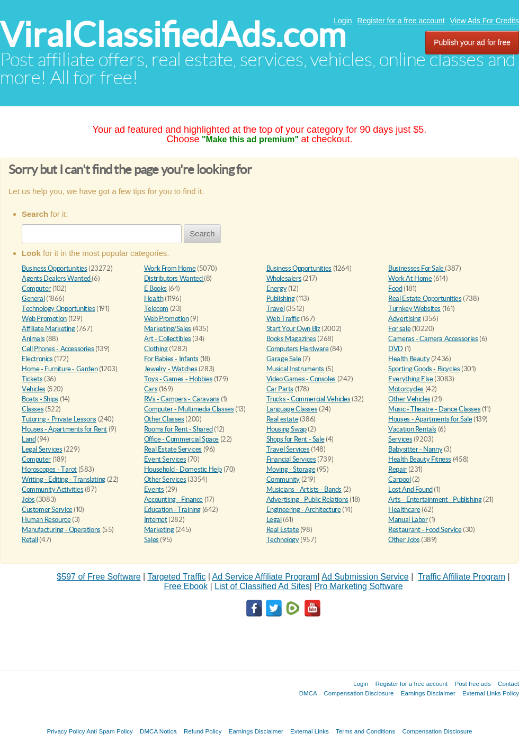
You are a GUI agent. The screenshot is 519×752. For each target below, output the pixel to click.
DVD (395, 349)
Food (395, 288)
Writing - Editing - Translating (63, 479)
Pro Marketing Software (358, 586)
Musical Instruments (295, 369)
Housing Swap (286, 429)
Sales (151, 540)
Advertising (404, 319)
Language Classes (292, 409)
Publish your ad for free (472, 42)
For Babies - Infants (171, 359)
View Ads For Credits (484, 20)
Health (154, 298)
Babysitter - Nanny (415, 449)
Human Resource (46, 520)
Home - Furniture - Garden (59, 369)
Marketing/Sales (167, 329)
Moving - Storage (291, 469)
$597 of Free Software (98, 576)
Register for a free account (401, 20)
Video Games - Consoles (301, 379)
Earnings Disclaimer (428, 693)
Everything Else (410, 379)
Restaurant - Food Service (424, 530)
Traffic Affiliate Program (461, 576)
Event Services (165, 459)
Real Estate (282, 530)
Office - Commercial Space (181, 439)
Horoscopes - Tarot (49, 469)
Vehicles (34, 389)
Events (154, 489)
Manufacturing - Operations (61, 530)
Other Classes (164, 419)
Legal (274, 520)
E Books (155, 288)
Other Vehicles (409, 399)
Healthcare (404, 509)
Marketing (159, 530)
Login (343, 20)
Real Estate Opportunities (424, 298)
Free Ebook (186, 586)
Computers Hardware (297, 349)
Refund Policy (203, 731)
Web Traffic (283, 319)
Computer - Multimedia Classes (189, 409)
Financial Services (291, 459)
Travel (275, 309)
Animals (33, 339)
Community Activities (52, 489)
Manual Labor (407, 520)
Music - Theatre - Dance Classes (434, 409)
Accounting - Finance (173, 499)
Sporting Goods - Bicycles (424, 369)
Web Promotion (44, 319)
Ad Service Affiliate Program (265, 576)
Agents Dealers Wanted (57, 278)
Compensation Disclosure (358, 693)
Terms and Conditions (365, 731)
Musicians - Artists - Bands (304, 489)
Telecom (156, 309)
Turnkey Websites (414, 309)
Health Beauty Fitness (419, 459)
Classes (32, 409)
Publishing (280, 298)
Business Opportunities (54, 268)
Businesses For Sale (416, 268)
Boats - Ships (40, 399)
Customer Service (47, 509)
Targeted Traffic (176, 576)
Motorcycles (406, 389)
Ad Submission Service (365, 576)
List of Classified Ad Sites (262, 586)
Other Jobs (403, 540)
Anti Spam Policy (109, 731)
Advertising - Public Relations (307, 499)
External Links (309, 731)
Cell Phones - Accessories (58, 349)
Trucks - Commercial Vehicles (308, 399)
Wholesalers (284, 278)
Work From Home (170, 268)
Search (202, 233)
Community (283, 479)
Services (400, 439)
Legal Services (42, 449)
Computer (36, 288)
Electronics (37, 359)
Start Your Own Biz (293, 329)
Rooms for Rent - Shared (178, 429)
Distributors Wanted (174, 278)
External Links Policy (490, 693)
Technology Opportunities (58, 309)
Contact (508, 683)
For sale (399, 329)
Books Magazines (291, 339)
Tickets (32, 379)
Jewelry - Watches (170, 369)
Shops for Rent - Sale (295, 439)
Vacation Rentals (412, 429)
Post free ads (472, 683)
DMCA (308, 693)
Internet (155, 520)
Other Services (165, 479)
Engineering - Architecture (303, 509)
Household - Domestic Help (183, 469)
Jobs (28, 499)
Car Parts (280, 389)
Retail (30, 540)
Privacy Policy (66, 731)
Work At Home (410, 278)
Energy (276, 288)
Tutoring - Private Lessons (59, 419)
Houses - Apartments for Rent (64, 429)
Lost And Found (410, 489)
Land (28, 439)
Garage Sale (283, 359)
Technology (282, 540)
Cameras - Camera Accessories (433, 339)
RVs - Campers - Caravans (182, 399)
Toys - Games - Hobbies (178, 379)
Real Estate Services (173, 449)
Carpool (399, 479)
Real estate (282, 419)
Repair (397, 469)
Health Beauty (408, 359)
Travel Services (288, 449)
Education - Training (172, 509)
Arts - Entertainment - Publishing (434, 499)
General (33, 298)
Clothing (156, 349)
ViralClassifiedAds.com (173, 34)
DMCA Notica (158, 731)
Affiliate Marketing (48, 329)
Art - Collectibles (167, 339)
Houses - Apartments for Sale (430, 419)
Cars (150, 389)
